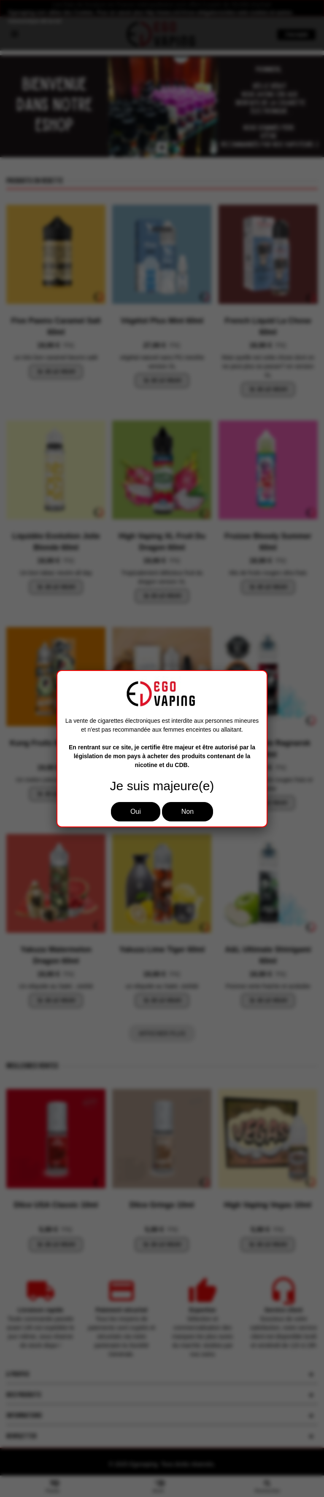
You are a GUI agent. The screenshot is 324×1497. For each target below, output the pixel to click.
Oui (135, 811)
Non (187, 811)
